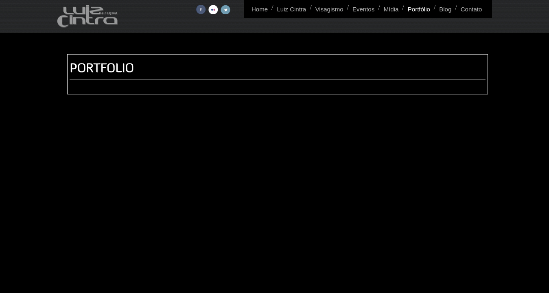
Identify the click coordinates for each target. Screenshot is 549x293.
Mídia (391, 9)
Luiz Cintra (291, 9)
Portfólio (419, 9)
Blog (445, 9)
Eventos (363, 9)
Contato (471, 9)
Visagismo (329, 9)
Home (260, 9)
